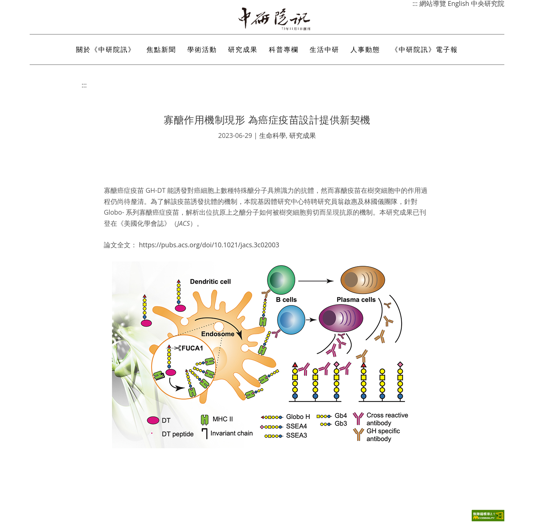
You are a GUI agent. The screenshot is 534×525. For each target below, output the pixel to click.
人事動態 (365, 49)
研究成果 (243, 49)
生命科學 (272, 135)
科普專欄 (284, 49)
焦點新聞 (161, 49)
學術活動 (202, 49)
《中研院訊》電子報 (424, 49)
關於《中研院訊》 (105, 49)
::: (84, 84)
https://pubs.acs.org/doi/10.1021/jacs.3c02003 (209, 244)
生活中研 (324, 49)
